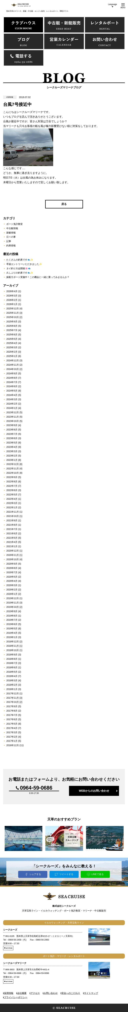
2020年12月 (12, 551)
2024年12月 (12, 360)
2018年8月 (12, 659)
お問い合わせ (51, 993)
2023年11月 (12, 417)
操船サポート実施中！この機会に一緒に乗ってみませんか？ (37, 277)
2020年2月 (12, 589)
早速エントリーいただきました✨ (24, 264)
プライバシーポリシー (15, 997)
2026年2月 (12, 300)
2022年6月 (12, 490)
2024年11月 (12, 365)
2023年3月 (12, 451)
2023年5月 (12, 442)
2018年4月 (12, 676)
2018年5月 (12, 672)
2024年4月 (12, 395)
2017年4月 (12, 728)
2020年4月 (12, 581)
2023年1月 (12, 460)
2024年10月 (12, 369)
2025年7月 (12, 330)
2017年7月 (12, 715)
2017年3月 (12, 732)
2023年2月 (12, 455)
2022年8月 (12, 481)
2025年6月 (12, 334)
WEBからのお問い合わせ (94, 790)
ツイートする (66, 874)
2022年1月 (12, 507)
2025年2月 (12, 352)
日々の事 (11, 237)
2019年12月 (12, 598)
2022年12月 (12, 464)
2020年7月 (12, 572)
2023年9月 (12, 425)
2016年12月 (12, 745)
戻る (64, 204)
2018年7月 (12, 663)
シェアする (35, 874)
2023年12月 (12, 412)
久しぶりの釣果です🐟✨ (19, 273)
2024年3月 (12, 399)
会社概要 (21, 993)
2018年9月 (12, 654)
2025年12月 (12, 308)
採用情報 (8, 993)
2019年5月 (12, 628)
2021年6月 (12, 533)
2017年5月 (12, 724)
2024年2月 (12, 404)
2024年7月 (12, 382)
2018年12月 (12, 641)
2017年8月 (12, 711)
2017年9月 (12, 706)
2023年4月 (12, 447)
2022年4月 (12, 499)
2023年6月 (12, 438)
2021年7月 (12, 529)
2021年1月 (12, 546)
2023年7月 (12, 434)
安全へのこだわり (71, 993)
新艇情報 (11, 232)
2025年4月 (12, 343)
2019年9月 (12, 611)
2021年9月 (12, 520)
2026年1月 (12, 304)
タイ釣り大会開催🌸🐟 (18, 268)
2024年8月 (12, 378)
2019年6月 (12, 624)
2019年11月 (12, 602)
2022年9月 (12, 477)
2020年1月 (12, 594)
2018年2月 (12, 685)
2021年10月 (12, 516)
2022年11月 (12, 468)
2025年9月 (12, 321)
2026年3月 (12, 295)
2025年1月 (12, 356)
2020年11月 (12, 555)
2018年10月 (12, 650)
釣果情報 (11, 245)
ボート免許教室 (14, 224)
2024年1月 (12, 408)
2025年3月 (12, 347)
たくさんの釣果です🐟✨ (19, 260)
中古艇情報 (12, 228)
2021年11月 (12, 512)
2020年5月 (12, 577)
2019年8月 (12, 615)
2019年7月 (12, 620)
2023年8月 (12, 429)
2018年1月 (12, 689)
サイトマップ (91, 993)
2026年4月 (12, 291)
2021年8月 (12, 525)
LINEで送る (98, 874)
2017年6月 (12, 719)
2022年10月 (12, 473)
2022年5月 (12, 494)
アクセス (35, 993)
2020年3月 (12, 585)
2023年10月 (12, 421)
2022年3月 (12, 503)
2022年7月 (12, 486)
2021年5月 (12, 538)
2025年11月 (12, 313)
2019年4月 (12, 633)
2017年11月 (12, 698)
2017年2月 (12, 737)
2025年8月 (12, 326)
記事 (8, 241)
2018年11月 (12, 646)
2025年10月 (12, 317)
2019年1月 (12, 637)
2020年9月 (12, 564)
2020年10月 (12, 559)
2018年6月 (12, 667)
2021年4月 (12, 542)
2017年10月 (12, 702)
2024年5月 (12, 391)
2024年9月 (12, 373)
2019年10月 (12, 607)
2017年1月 (12, 741)
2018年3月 (12, 680)
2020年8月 (12, 568)
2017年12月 (12, 693)
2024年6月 (12, 386)
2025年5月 (12, 339)
